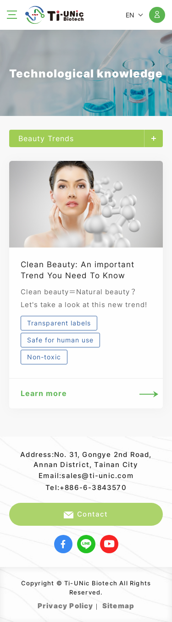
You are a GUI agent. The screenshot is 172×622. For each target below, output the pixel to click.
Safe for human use (60, 340)
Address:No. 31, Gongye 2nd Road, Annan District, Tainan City (85, 459)
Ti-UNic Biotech (54, 15)
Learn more (86, 393)
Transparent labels (59, 323)
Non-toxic (44, 357)
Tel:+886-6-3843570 (86, 487)
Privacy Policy (66, 605)
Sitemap (118, 605)
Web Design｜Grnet (135, 603)
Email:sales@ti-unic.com (86, 475)
